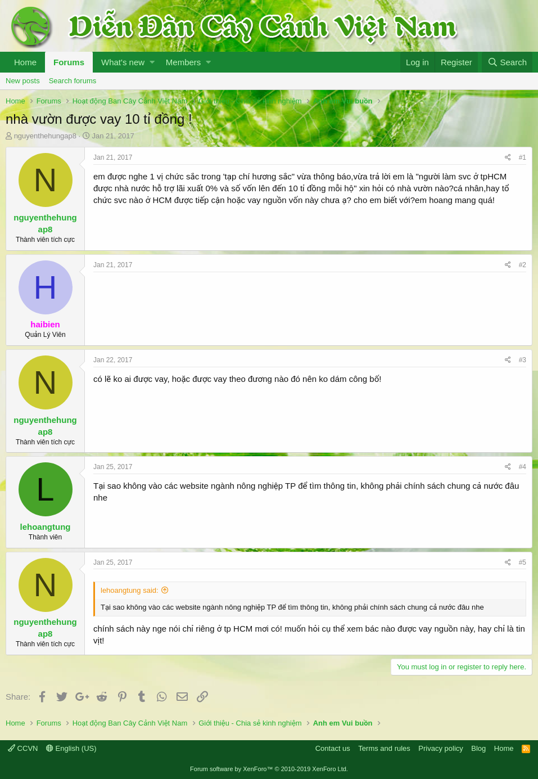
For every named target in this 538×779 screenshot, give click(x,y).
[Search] (507, 62)
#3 (522, 360)
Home (25, 62)
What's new (122, 62)
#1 (522, 157)
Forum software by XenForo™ (269, 769)
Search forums (73, 80)
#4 (522, 467)
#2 (522, 265)
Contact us (332, 748)
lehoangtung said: (130, 590)
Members (183, 62)
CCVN (23, 748)
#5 (522, 562)
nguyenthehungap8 (45, 136)
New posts (23, 80)
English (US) (71, 748)
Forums (68, 62)
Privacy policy (440, 748)
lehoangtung (45, 527)
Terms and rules (384, 748)
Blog (478, 748)
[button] (152, 62)
